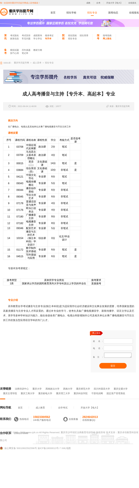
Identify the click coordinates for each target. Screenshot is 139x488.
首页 (53, 12)
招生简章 (84, 35)
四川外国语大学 (102, 393)
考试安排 (26, 35)
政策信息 (14, 38)
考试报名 (14, 35)
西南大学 (67, 393)
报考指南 (107, 35)
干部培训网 (97, 397)
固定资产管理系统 (116, 397)
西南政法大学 (52, 393)
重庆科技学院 (81, 397)
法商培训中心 (22, 393)
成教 (88, 3)
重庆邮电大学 (45, 397)
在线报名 (132, 3)
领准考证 (49, 35)
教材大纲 (37, 50)
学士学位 (37, 38)
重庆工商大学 (28, 397)
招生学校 (71, 12)
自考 (98, 3)
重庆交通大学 (121, 393)
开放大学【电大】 (114, 3)
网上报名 (107, 38)
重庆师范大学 (83, 393)
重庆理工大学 (63, 397)
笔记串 (25, 53)
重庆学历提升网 (21, 62)
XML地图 (66, 452)
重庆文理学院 (10, 397)
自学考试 (62, 412)
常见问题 (26, 38)
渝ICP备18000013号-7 (49, 452)
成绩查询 (37, 35)
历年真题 (26, 50)
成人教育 (40, 412)
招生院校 (72, 35)
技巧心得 (14, 53)
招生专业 (92, 12)
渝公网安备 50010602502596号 (18, 452)
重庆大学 (37, 393)
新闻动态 (113, 12)
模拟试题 (14, 50)
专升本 (48, 38)
